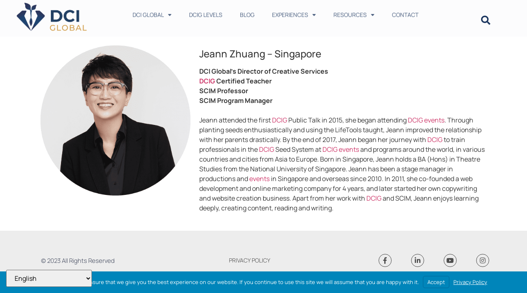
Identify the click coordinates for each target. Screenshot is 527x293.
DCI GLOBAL (152, 13)
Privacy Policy (470, 282)
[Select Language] (49, 278)
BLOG (247, 13)
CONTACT (405, 13)
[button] (485, 20)
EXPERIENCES (294, 13)
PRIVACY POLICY (249, 260)
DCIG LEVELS (205, 13)
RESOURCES (354, 13)
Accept (436, 282)
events (434, 120)
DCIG (207, 81)
